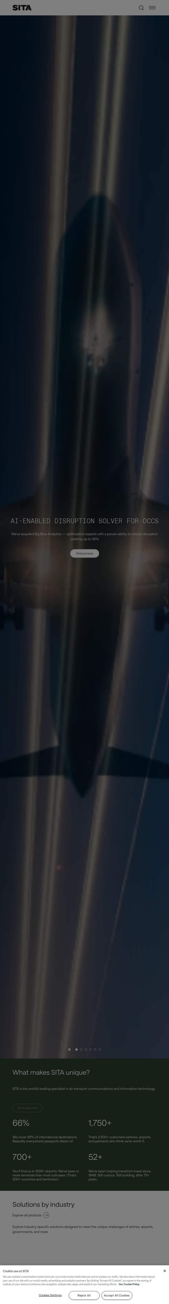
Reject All (84, 1295)
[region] (84, 1284)
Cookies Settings (50, 1295)
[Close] (165, 1271)
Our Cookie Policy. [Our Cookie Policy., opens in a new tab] (129, 1284)
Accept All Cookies (117, 1295)
